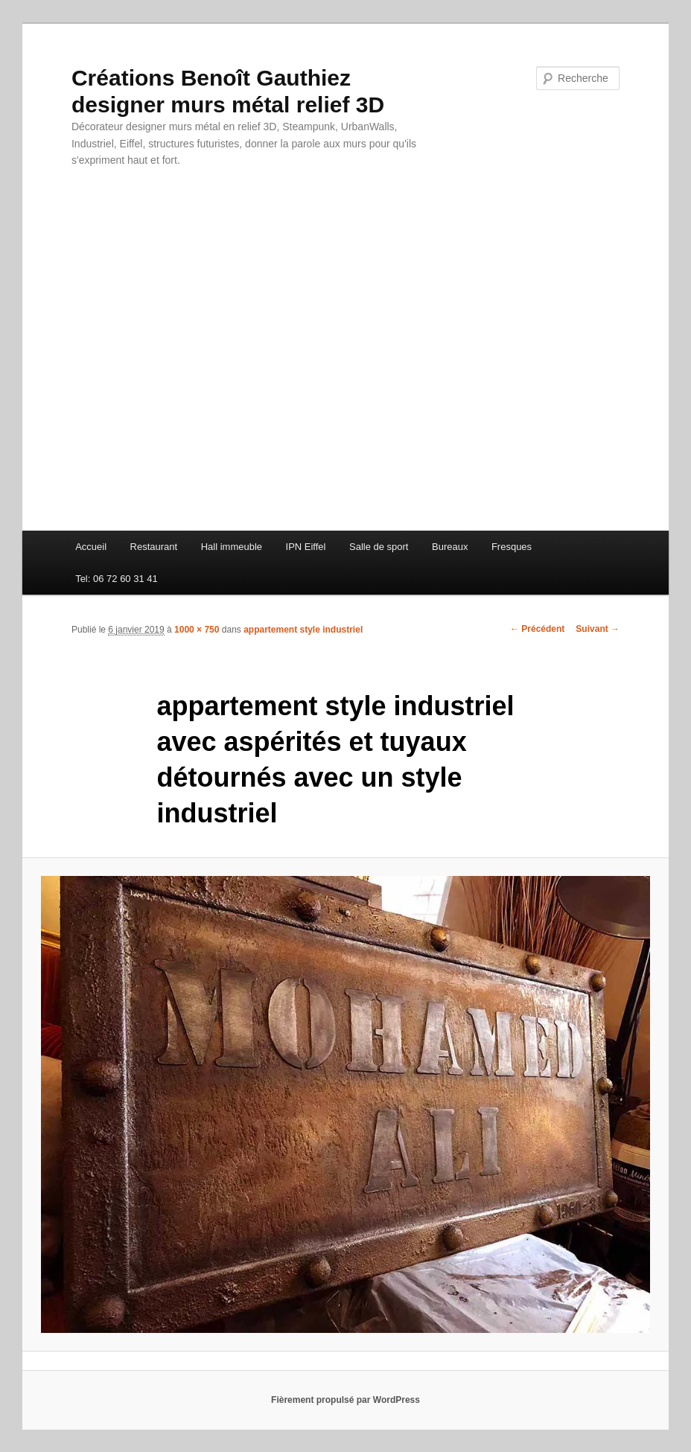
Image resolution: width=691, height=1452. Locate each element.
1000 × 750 (196, 629)
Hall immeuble (231, 546)
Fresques (511, 546)
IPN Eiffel (306, 546)
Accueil (90, 546)
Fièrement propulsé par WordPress (345, 1400)
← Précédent (537, 629)
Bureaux (450, 546)
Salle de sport (379, 546)
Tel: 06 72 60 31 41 (116, 578)
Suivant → (598, 629)
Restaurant (154, 546)
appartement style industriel (303, 629)
